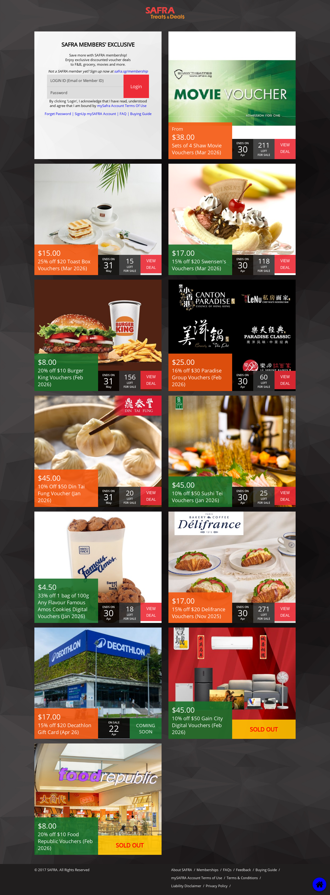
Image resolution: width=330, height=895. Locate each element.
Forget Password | (60, 113)
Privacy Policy (217, 886)
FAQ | (124, 113)
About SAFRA (181, 869)
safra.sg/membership (131, 71)
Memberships (207, 869)
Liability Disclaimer (186, 886)
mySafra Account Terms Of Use (121, 105)
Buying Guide (140, 113)
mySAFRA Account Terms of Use (196, 877)
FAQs (227, 869)
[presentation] (98, 134)
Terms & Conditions (242, 877)
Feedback (243, 869)
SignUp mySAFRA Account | (97, 113)
